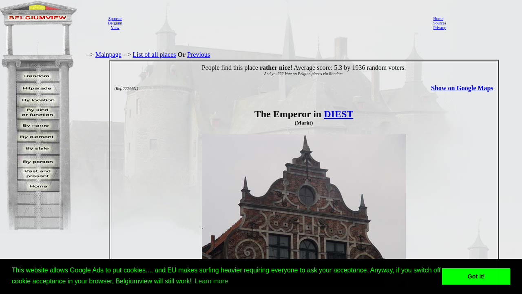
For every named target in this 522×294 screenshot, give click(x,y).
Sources (439, 23)
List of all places (154, 54)
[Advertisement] (275, 22)
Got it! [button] (476, 276)
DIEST (338, 114)
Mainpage (108, 54)
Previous (198, 54)
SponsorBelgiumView (115, 23)
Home (438, 18)
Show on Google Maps (462, 88)
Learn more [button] (211, 281)
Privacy (439, 27)
